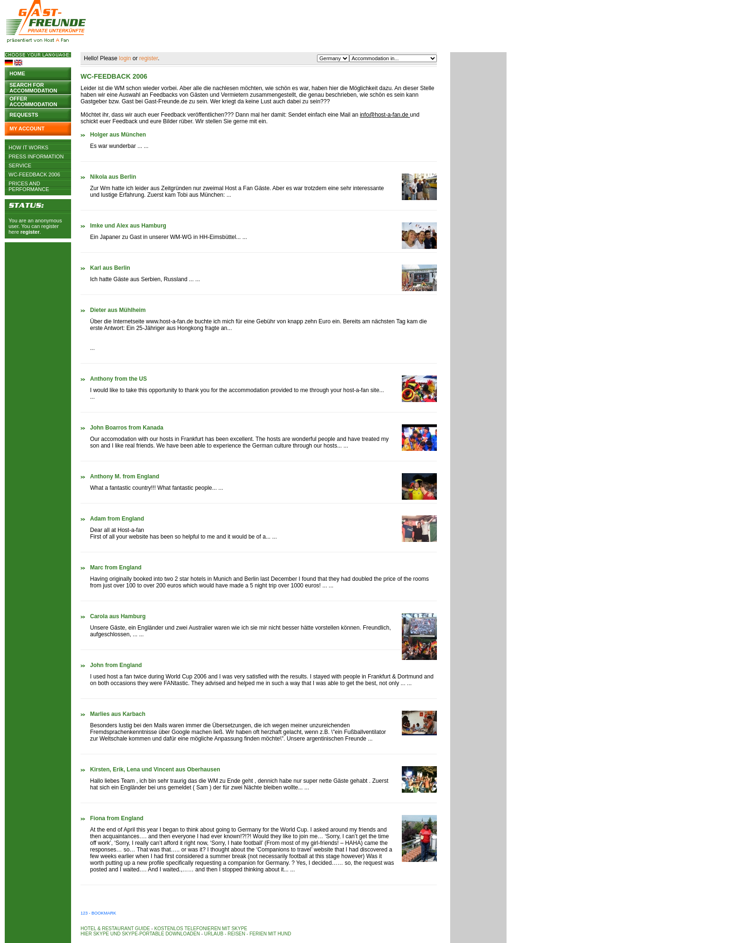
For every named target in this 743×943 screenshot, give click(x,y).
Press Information (36, 156)
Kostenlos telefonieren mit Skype (200, 928)
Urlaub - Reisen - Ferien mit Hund (247, 933)
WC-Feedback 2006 (34, 174)
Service (20, 165)
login (125, 58)
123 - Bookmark (98, 913)
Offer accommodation (33, 101)
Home (17, 73)
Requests (23, 115)
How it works (28, 147)
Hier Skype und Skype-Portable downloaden (140, 933)
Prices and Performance (29, 183)
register (29, 232)
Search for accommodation (33, 87)
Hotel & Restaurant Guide (115, 928)
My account (27, 128)
